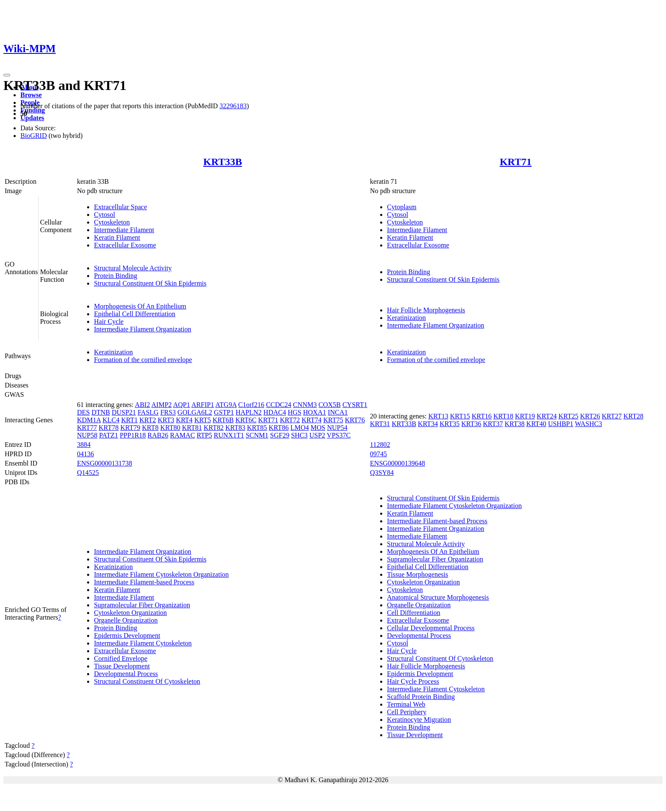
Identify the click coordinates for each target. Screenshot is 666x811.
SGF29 (279, 435)
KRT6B (223, 420)
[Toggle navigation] (6, 75)
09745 (378, 453)
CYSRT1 (354, 404)
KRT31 (380, 423)
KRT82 (213, 427)
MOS (317, 427)
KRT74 (312, 420)
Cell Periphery (406, 712)
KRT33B (222, 161)
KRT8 (150, 427)
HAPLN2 (249, 412)
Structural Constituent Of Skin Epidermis (150, 283)
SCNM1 (257, 435)
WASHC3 (588, 423)
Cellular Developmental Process (430, 627)
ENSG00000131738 (104, 463)
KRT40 (536, 423)
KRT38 (515, 423)
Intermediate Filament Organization (142, 329)
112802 (380, 444)
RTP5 (204, 435)
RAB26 (157, 435)
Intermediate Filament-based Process (144, 582)
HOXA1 (314, 412)
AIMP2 (161, 404)
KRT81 (192, 427)
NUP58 (87, 435)
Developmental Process (126, 673)
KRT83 (236, 427)
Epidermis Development (127, 635)
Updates (32, 117)
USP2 (317, 435)
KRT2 (147, 420)
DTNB (100, 412)
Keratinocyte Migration (419, 719)
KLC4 (110, 420)
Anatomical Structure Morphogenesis (438, 597)
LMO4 (300, 427)
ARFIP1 (203, 404)
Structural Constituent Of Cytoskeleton (147, 681)
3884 (83, 444)
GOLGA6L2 (195, 412)
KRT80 (170, 427)
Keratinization (406, 317)
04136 (85, 453)
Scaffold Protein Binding (421, 696)
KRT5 (202, 420)
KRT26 (590, 416)
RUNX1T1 (229, 435)
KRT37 (493, 423)
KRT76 (355, 420)
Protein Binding (115, 275)
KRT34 (428, 423)
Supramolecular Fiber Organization (142, 605)
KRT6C (246, 420)
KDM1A (89, 420)
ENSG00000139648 (397, 463)
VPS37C (338, 435)
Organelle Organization (126, 620)
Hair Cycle (109, 321)
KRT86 (279, 427)
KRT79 (130, 427)
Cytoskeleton (112, 222)
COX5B (330, 404)
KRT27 (612, 416)
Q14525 (88, 472)
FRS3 (167, 412)
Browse (31, 94)
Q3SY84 (382, 472)
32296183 (233, 105)
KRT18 (504, 416)
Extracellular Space (120, 206)
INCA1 (338, 412)
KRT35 (450, 423)
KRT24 (547, 416)
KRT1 (129, 420)
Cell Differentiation (413, 612)
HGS (294, 412)
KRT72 (290, 420)
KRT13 (438, 416)
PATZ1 (108, 435)
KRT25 (569, 416)
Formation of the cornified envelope (143, 359)
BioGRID (33, 135)
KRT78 (109, 427)
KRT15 (460, 416)
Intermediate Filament (124, 229)
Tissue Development (122, 666)
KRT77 (87, 427)
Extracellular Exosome (125, 245)
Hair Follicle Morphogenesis (426, 310)
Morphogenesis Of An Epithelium (140, 306)
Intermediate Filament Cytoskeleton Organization (161, 574)
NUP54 (337, 427)
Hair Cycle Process (413, 681)
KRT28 (633, 416)
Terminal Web (406, 704)
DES (83, 412)
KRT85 (257, 427)
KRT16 (481, 416)
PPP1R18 (133, 435)
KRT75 (333, 420)
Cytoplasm (401, 206)
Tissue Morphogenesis (417, 574)
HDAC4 (274, 412)
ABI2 (142, 404)
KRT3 (166, 420)
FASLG (148, 412)
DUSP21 (124, 412)
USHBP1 (560, 423)
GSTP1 (224, 412)
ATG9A (226, 404)
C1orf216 (251, 404)
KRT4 (184, 420)
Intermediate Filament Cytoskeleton (143, 643)
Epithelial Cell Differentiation (134, 313)
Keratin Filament (117, 237)
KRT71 (515, 161)
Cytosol (104, 214)
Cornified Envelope (120, 658)
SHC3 (299, 435)
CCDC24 (278, 404)
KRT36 (471, 423)
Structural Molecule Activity (133, 268)
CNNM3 (305, 404)
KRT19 (525, 416)
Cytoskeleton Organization (130, 612)
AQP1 (181, 404)
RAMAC (182, 435)
